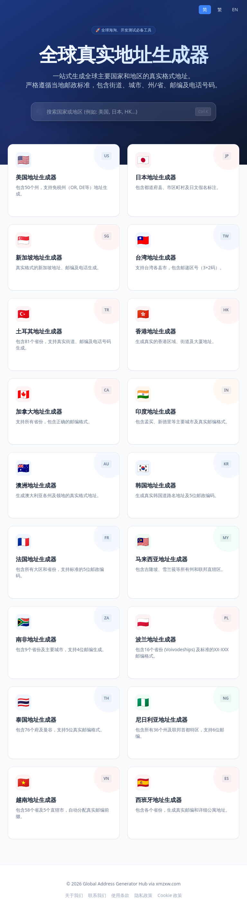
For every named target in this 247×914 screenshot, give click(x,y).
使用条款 (120, 895)
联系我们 (97, 895)
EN (235, 9)
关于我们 (74, 895)
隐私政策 (143, 895)
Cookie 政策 (170, 895)
